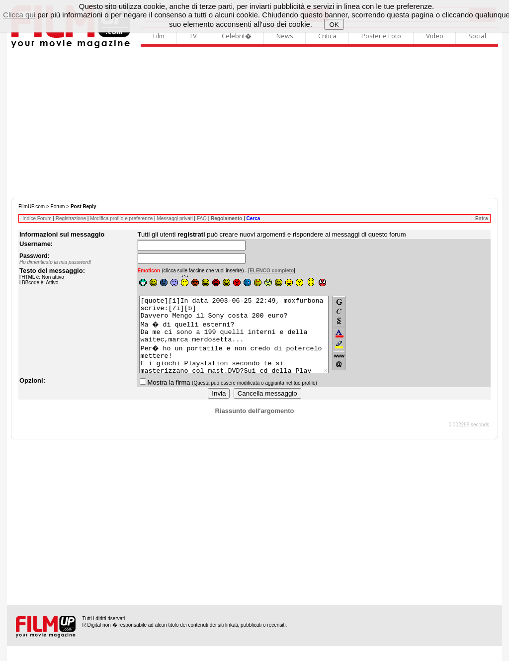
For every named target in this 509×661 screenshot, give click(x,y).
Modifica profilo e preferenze (121, 218)
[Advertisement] (254, 123)
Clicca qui (19, 14)
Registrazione (71, 218)
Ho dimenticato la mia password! (55, 262)
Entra (481, 218)
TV (193, 35)
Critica (327, 35)
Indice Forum (36, 218)
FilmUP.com (31, 206)
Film (159, 35)
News (284, 35)
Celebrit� (237, 35)
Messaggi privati (174, 218)
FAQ (202, 218)
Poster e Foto (381, 35)
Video (434, 35)
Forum (58, 206)
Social (477, 35)
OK (334, 24)
